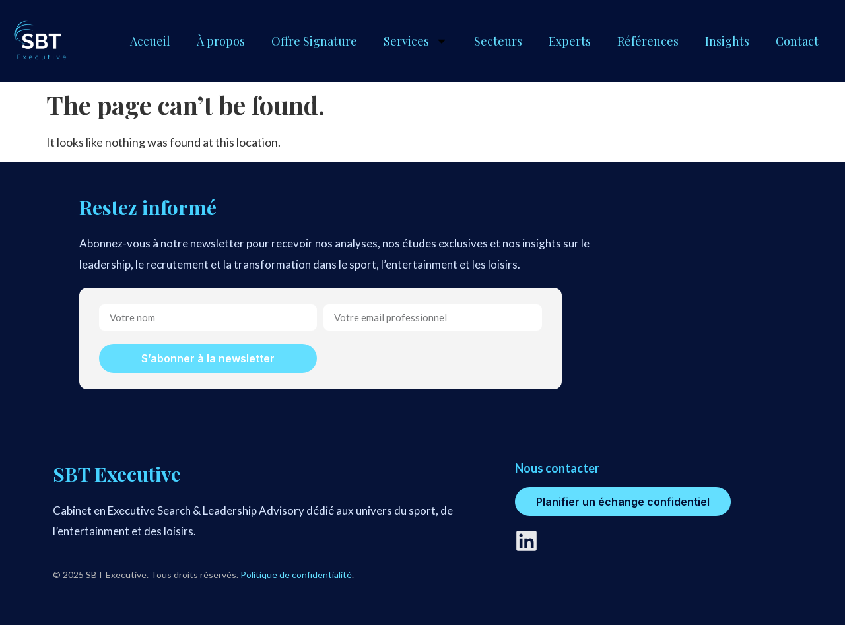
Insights (727, 41)
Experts (570, 41)
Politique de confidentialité (296, 574)
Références (648, 41)
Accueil (150, 41)
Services (416, 40)
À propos (221, 41)
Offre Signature (314, 41)
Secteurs (498, 41)
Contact (797, 41)
